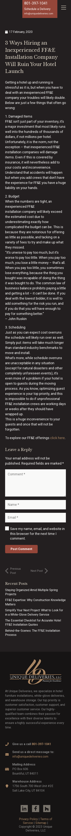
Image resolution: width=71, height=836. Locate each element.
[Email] (35, 517)
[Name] (35, 504)
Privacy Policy (28, 819)
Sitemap (40, 823)
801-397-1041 (36, 3)
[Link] (35, 672)
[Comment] (35, 483)
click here (57, 438)
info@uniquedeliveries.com (30, 756)
